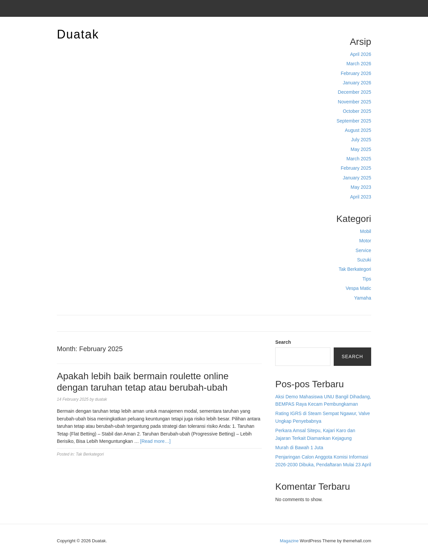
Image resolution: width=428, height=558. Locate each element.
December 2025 (354, 92)
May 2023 (361, 187)
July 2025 (361, 139)
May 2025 (361, 149)
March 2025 (358, 158)
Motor (365, 240)
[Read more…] (155, 441)
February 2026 (356, 73)
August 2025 (358, 130)
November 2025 (354, 101)
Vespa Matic (358, 288)
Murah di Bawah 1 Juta (299, 447)
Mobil (365, 231)
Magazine (289, 540)
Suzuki (364, 259)
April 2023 (360, 197)
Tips (366, 279)
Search (283, 342)
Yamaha (362, 298)
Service (363, 250)
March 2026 (358, 63)
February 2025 (356, 168)
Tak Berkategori (355, 269)
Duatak (78, 34)
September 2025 (353, 121)
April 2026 (360, 54)
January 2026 (357, 82)
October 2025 (357, 111)
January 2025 (357, 177)
